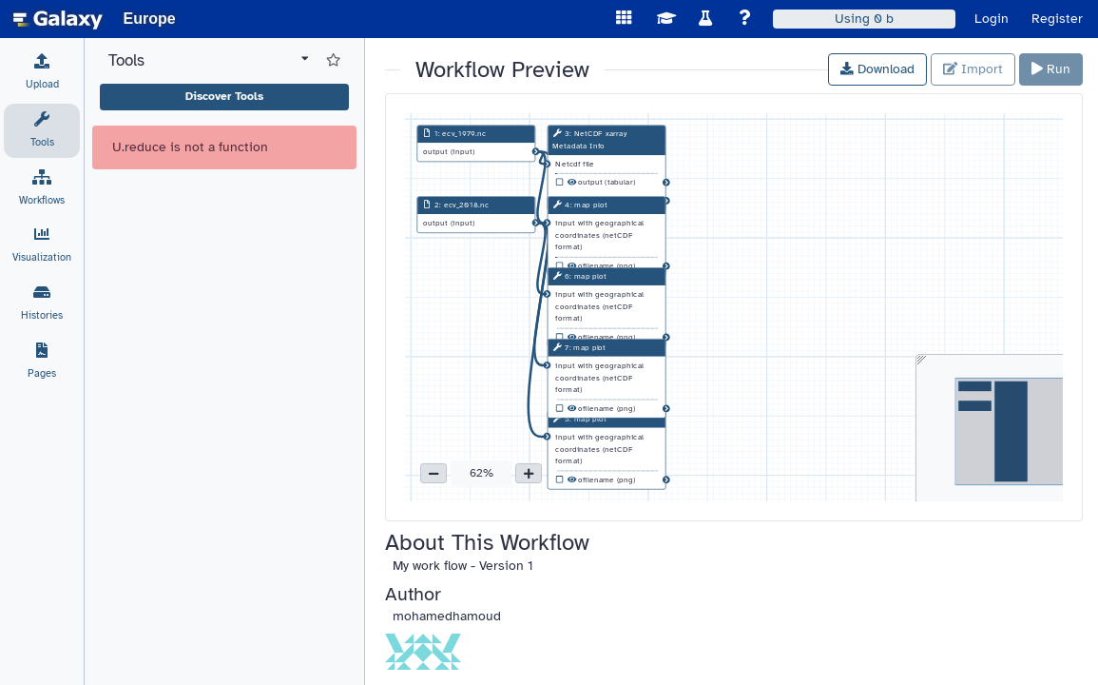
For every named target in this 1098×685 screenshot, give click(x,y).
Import (973, 69)
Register (1057, 18)
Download (877, 69)
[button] (433, 473)
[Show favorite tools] (333, 61)
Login (991, 18)
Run (1050, 69)
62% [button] (481, 473)
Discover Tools (224, 96)
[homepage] (58, 19)
